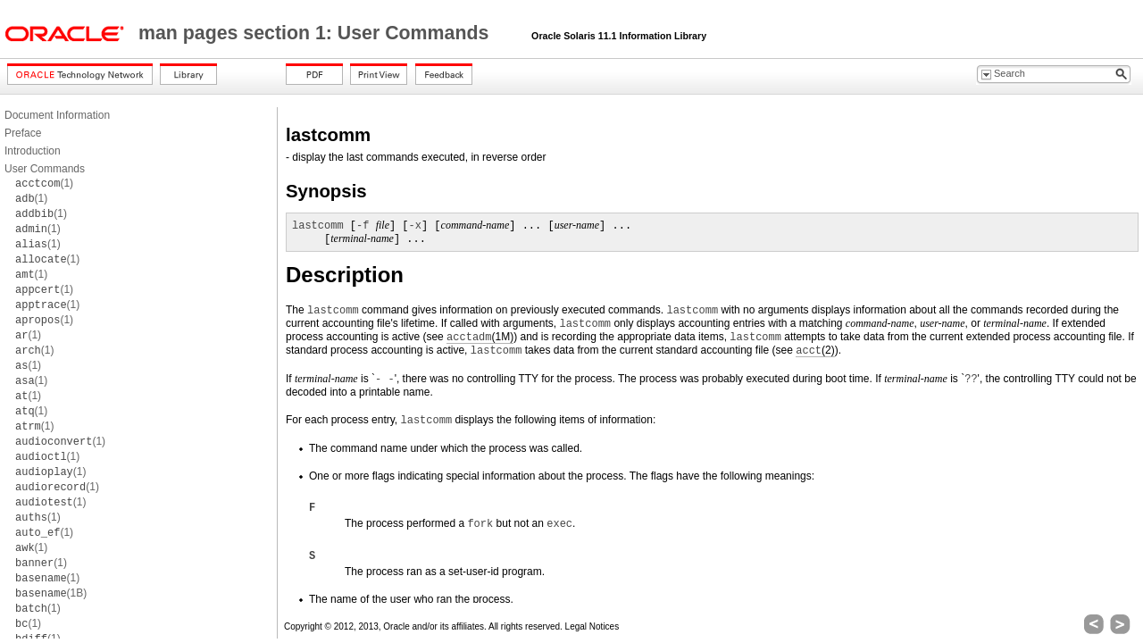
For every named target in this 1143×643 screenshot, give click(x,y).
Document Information (57, 115)
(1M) (479, 337)
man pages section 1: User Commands (316, 33)
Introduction (32, 151)
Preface (22, 133)
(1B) (51, 593)
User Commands (44, 169)
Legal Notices (592, 626)
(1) (44, 183)
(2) (815, 350)
